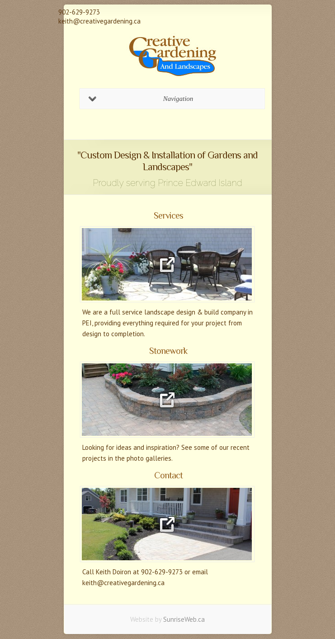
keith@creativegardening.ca (99, 21)
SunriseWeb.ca (184, 619)
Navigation (141, 98)
